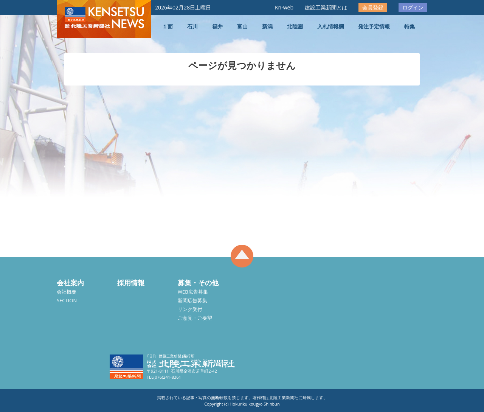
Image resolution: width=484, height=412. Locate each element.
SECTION (67, 300)
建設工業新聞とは (326, 7)
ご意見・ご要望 (195, 317)
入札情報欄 (330, 26)
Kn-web (284, 7)
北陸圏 (295, 26)
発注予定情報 (374, 26)
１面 (167, 26)
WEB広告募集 (193, 291)
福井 (217, 26)
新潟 (267, 26)
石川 (192, 26)
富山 (242, 26)
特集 (409, 26)
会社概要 (66, 291)
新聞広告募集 (192, 300)
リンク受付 (190, 309)
